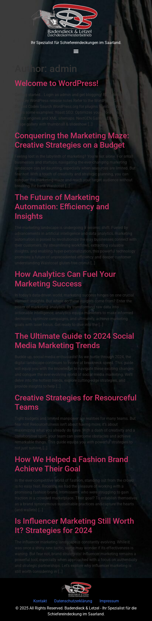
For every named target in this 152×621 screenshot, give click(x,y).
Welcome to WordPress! (56, 83)
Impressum (109, 601)
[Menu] (76, 51)
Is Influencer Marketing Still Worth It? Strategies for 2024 (74, 525)
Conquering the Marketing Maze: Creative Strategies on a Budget (72, 140)
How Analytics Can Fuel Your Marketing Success (65, 278)
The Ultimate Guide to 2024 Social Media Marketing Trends (74, 340)
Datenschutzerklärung (73, 601)
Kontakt (40, 601)
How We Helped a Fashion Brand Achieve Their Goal (71, 464)
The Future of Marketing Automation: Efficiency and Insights (62, 207)
